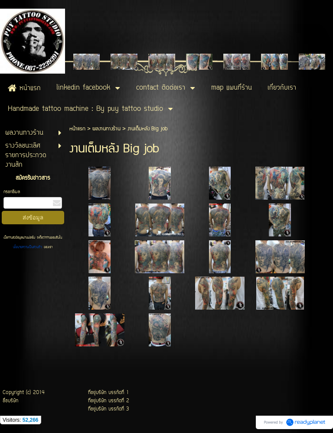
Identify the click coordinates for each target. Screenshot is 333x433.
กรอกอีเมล (11, 192)
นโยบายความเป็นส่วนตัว (28, 247)
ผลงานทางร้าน (106, 128)
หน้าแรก (77, 128)
